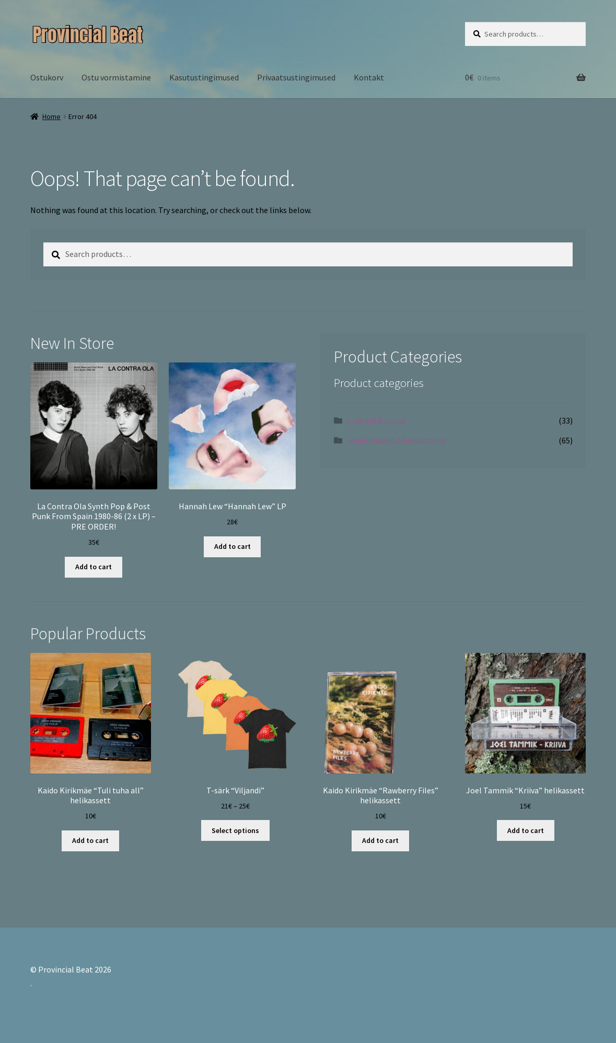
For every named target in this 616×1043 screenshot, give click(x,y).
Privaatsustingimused (296, 77)
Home (51, 116)
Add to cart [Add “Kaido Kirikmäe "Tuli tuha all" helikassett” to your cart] (90, 840)
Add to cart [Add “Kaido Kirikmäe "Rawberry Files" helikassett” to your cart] (380, 840)
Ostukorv (46, 77)
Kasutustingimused (204, 77)
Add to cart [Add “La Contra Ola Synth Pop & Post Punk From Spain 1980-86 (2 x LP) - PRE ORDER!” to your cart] (93, 566)
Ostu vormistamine (116, 77)
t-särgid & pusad (376, 420)
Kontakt (369, 77)
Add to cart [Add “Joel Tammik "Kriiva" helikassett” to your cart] (525, 830)
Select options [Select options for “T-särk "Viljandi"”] (235, 830)
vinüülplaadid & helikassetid (396, 440)
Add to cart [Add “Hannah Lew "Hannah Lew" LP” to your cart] (232, 546)
